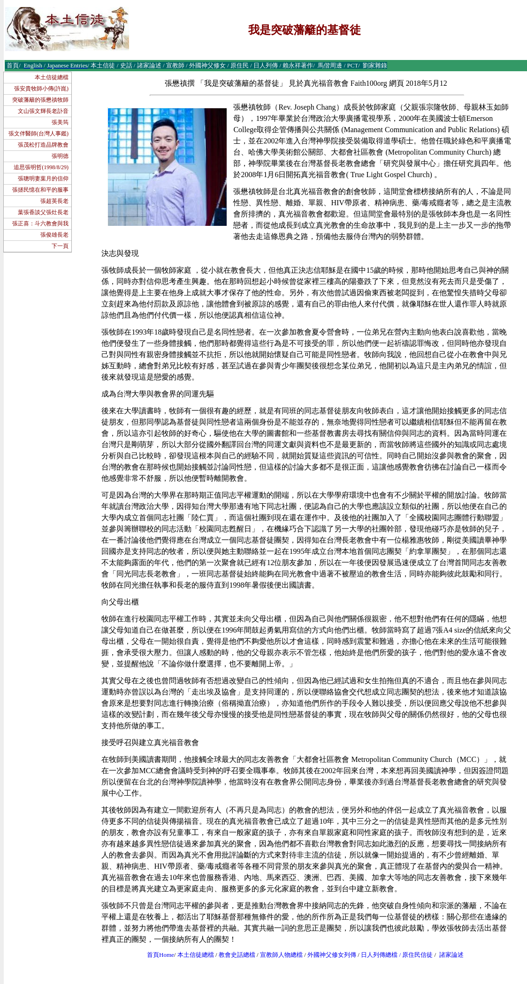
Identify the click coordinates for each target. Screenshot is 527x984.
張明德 (60, 156)
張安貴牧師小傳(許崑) (41, 88)
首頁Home (160, 954)
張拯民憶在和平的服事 (40, 189)
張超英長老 (54, 201)
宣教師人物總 (278, 954)
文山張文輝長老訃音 (43, 111)
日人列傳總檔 (379, 954)
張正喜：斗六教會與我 (40, 223)
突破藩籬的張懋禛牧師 (40, 100)
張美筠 (60, 122)
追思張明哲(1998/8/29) (41, 167)
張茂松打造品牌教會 (43, 145)
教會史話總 (234, 954)
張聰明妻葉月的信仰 (43, 178)
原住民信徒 (417, 954)
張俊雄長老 (54, 234)
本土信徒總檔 (52, 77)
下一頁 (60, 246)
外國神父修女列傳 (331, 954)
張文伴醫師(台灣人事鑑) (38, 133)
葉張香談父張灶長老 (43, 212)
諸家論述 (451, 954)
